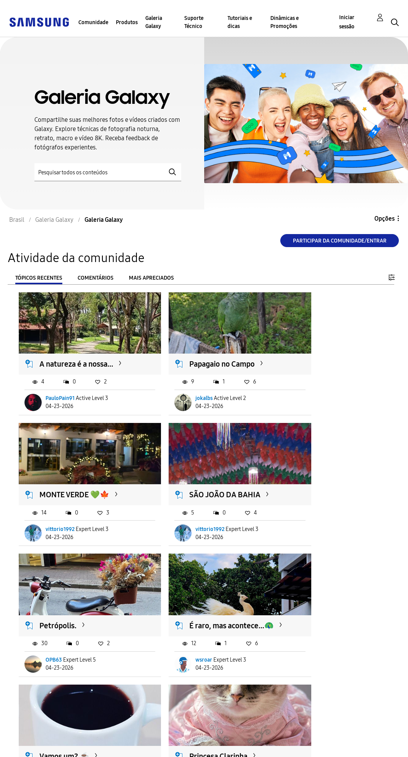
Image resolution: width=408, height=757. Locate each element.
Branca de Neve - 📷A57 (326, 609)
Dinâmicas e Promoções (284, 22)
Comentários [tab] (96, 278)
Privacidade (29, 747)
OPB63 (180, 518)
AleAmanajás (187, 648)
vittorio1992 (312, 388)
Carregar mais (46, 695)
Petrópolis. (184, 474)
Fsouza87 (309, 648)
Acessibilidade (32, 735)
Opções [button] (384, 218)
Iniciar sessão (346, 22)
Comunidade (93, 22)
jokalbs (180, 388)
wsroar (306, 518)
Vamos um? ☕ (64, 604)
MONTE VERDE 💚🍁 (327, 353)
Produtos (127, 22)
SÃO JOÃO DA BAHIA (75, 474)
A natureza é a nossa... (77, 353)
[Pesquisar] (107, 172)
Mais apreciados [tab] (151, 278)
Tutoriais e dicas (240, 22)
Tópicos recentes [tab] (38, 278)
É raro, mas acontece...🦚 (329, 479)
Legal (115, 747)
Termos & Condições (137, 735)
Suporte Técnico (193, 22)
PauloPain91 (60, 388)
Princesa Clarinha (195, 604)
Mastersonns (61, 648)
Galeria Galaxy (153, 22)
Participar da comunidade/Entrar (340, 241)
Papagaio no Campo (198, 353)
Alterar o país (224, 741)
